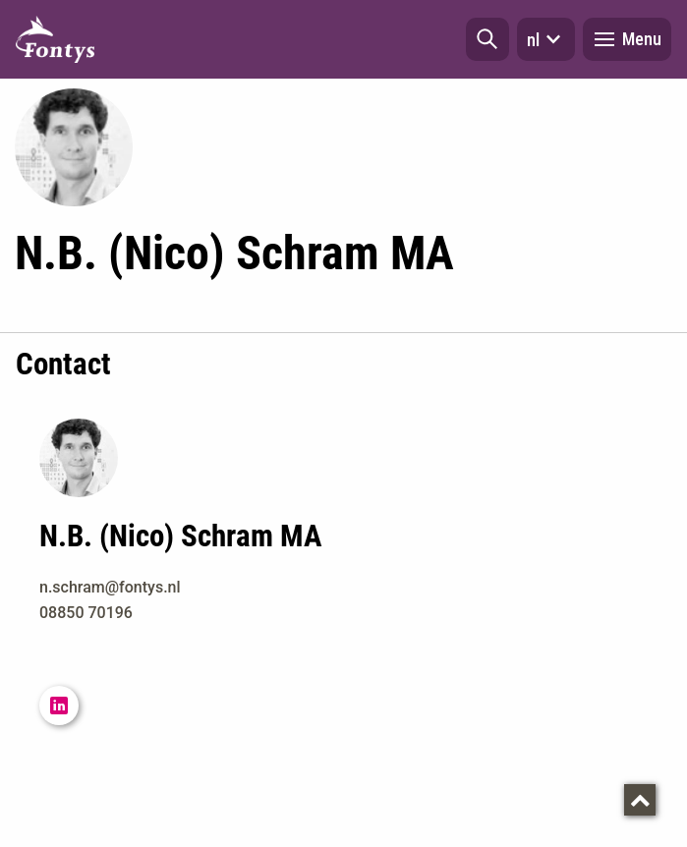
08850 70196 (86, 612)
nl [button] (546, 39)
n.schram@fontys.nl (110, 587)
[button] (487, 39)
